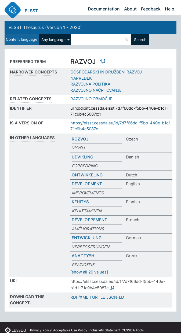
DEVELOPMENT (87, 183)
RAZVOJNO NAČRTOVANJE (96, 90)
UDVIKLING (82, 157)
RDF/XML (79, 297)
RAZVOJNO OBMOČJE (91, 98)
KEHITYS (80, 201)
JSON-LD (115, 297)
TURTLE (97, 297)
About (130, 9)
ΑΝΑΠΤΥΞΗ (83, 255)
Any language (54, 39)
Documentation (104, 9)
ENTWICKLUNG (87, 237)
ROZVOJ (80, 139)
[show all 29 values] (89, 272)
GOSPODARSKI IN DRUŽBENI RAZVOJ (106, 72)
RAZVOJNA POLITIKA (90, 84)
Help (169, 9)
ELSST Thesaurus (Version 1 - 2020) (45, 27)
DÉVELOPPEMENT (89, 219)
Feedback (151, 9)
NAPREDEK (81, 78)
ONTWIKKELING (87, 174)
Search (140, 39)
